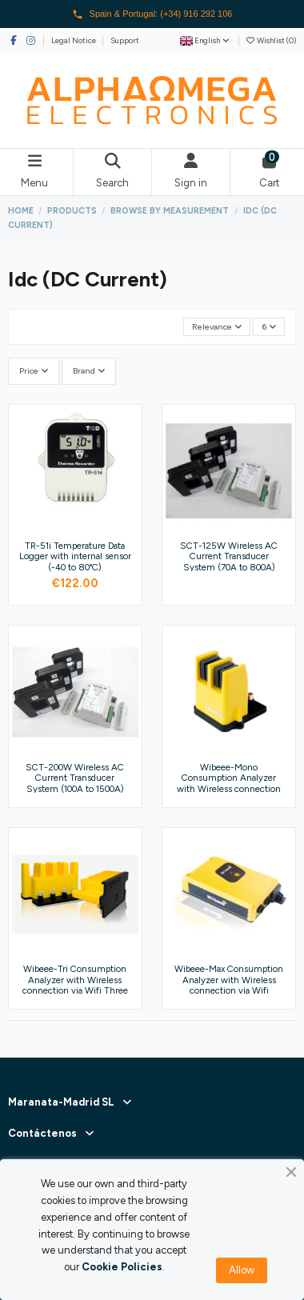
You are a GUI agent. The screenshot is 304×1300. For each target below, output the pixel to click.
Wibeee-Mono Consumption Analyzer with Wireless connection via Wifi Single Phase (229, 784)
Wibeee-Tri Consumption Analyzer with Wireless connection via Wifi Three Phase (75, 985)
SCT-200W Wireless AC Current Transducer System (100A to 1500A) (75, 778)
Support (124, 40)
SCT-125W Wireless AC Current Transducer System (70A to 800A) (229, 556)
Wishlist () (271, 40)
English (205, 40)
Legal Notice (74, 40)
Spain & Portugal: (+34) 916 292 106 (152, 14)
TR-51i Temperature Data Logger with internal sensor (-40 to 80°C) (75, 556)
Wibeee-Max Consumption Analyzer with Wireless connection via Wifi (228, 979)
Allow (241, 1270)
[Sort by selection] (217, 327)
